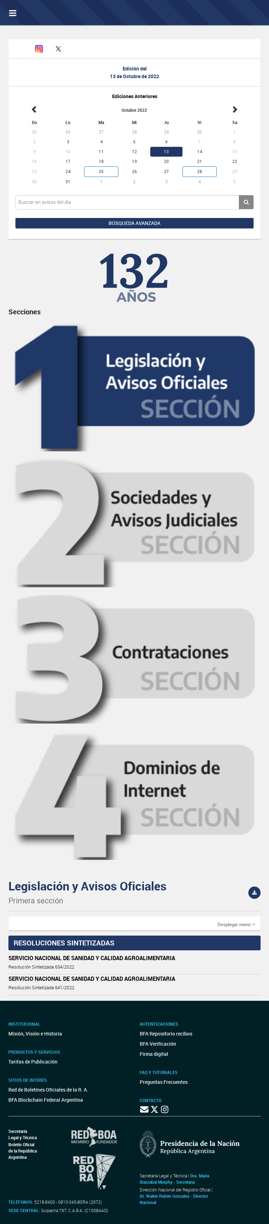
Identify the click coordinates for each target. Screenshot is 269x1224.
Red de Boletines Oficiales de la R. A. (48, 1089)
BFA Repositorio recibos (166, 1033)
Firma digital (154, 1054)
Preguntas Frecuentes (164, 1082)
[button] (236, 924)
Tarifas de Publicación (32, 1061)
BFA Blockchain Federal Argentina (45, 1099)
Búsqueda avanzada (134, 223)
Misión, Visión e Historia (35, 1033)
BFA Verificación (158, 1043)
